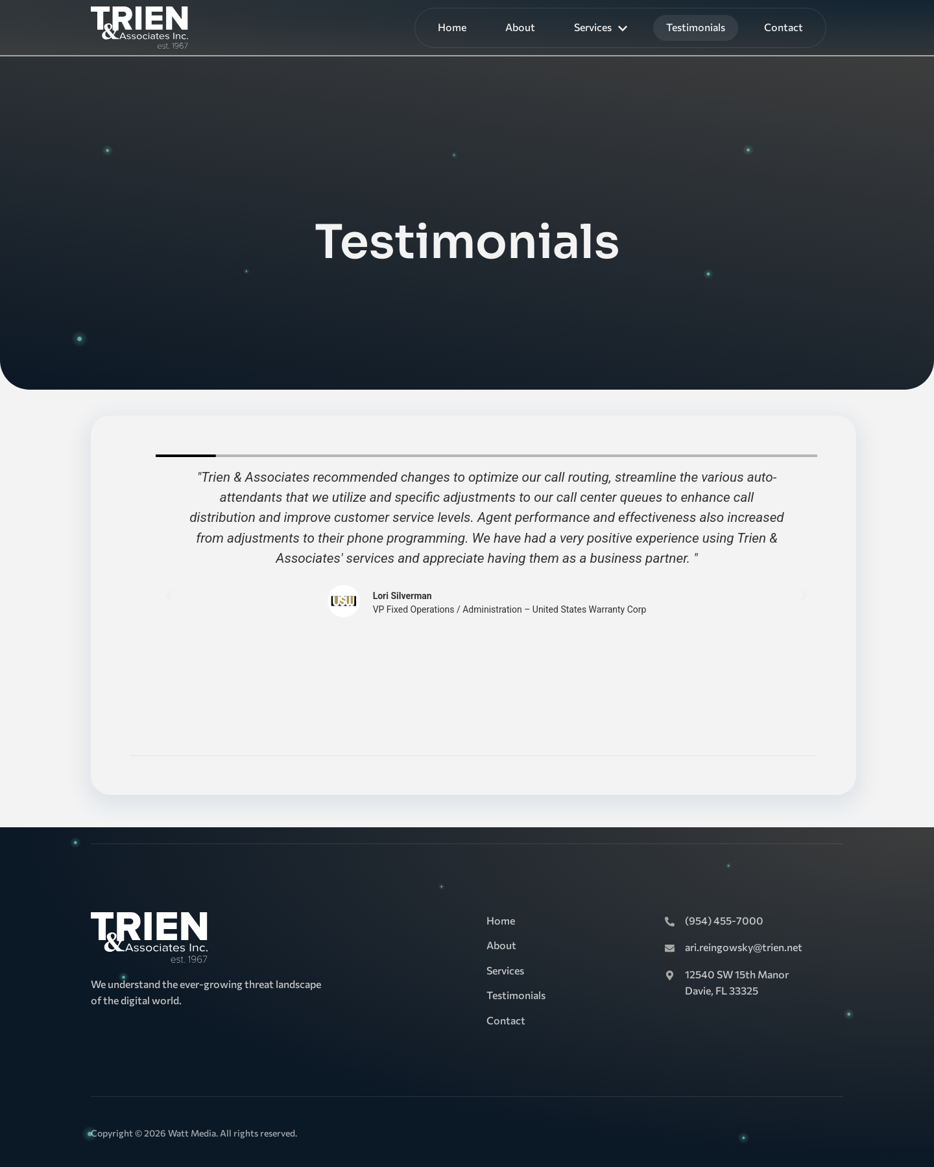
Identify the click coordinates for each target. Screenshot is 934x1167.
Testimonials (695, 27)
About (520, 27)
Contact (783, 27)
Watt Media (192, 1132)
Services (600, 27)
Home (452, 27)
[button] (168, 595)
